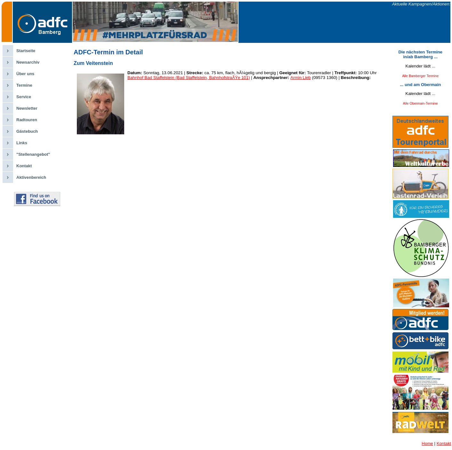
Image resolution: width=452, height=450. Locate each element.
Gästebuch (27, 131)
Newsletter (26, 108)
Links (21, 142)
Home (427, 443)
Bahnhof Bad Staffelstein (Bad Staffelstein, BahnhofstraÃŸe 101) (188, 77)
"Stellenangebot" (33, 154)
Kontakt (24, 165)
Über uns (25, 73)
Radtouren (26, 119)
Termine (24, 85)
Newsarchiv (27, 62)
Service (23, 96)
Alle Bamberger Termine (420, 76)
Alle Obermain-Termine (420, 103)
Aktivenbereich (31, 177)
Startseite (25, 50)
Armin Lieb (300, 77)
